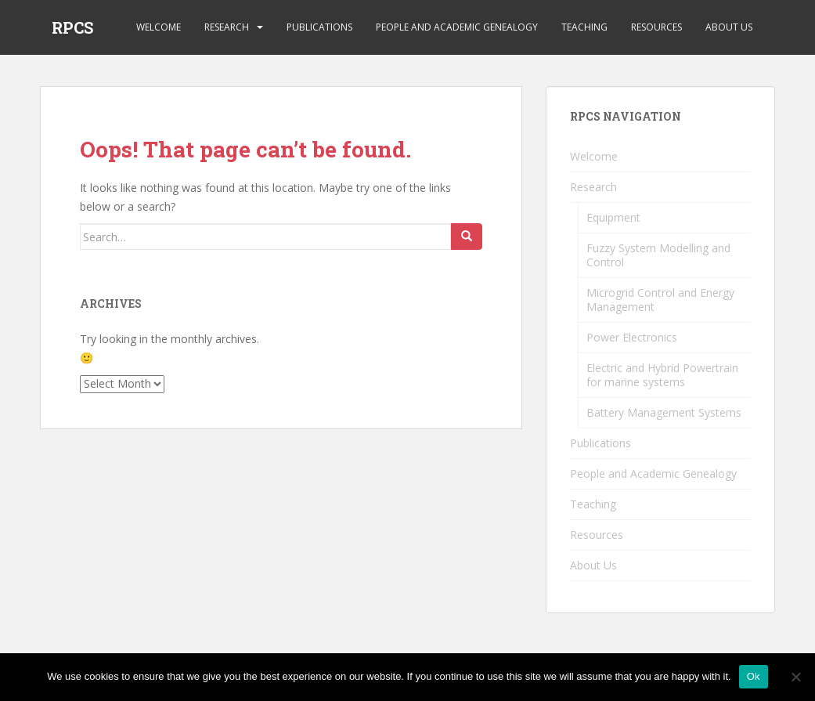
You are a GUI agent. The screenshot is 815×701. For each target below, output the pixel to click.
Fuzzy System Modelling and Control (658, 254)
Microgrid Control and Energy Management (660, 299)
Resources (656, 27)
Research (226, 27)
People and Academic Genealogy (457, 27)
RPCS (72, 27)
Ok (753, 676)
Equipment (613, 217)
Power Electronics (631, 337)
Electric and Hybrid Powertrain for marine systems (662, 374)
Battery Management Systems (663, 412)
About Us (728, 27)
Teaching (584, 27)
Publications (319, 27)
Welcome (158, 27)
